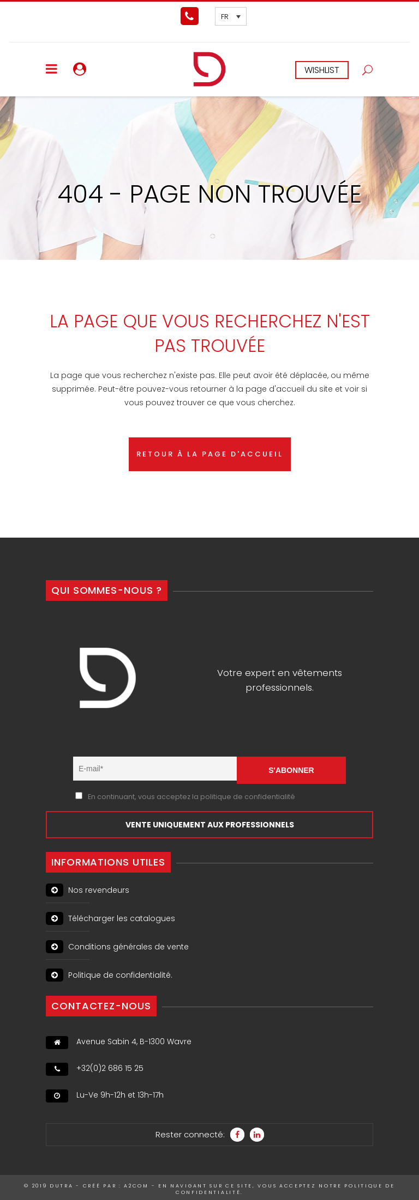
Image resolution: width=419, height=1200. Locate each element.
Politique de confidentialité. (109, 975)
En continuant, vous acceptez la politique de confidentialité (191, 796)
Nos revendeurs (87, 890)
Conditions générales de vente (117, 946)
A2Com (136, 1186)
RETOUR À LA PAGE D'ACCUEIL (209, 454)
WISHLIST (321, 70)
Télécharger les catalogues (110, 918)
